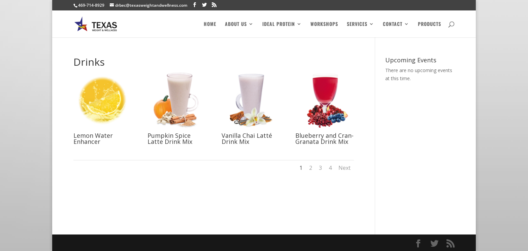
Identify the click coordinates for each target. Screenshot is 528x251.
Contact (392, 24)
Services (357, 24)
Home (210, 24)
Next (344, 167)
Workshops (324, 24)
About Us (236, 24)
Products (429, 24)
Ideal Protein (278, 24)
